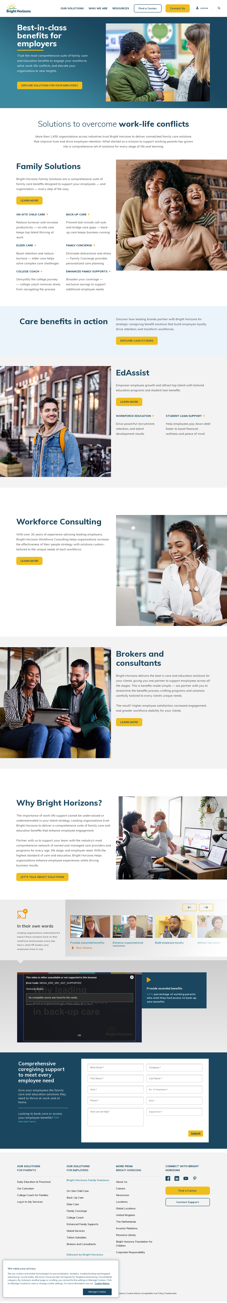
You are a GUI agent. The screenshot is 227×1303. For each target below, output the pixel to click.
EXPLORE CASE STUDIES (136, 340)
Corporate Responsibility (130, 1253)
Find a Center (147, 8)
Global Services (76, 1232)
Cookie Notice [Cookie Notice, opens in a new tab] (102, 1283)
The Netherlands (126, 1223)
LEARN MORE (29, 200)
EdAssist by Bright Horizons (85, 1255)
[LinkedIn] (176, 1179)
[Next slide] (206, 907)
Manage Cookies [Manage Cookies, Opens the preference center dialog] (97, 1291)
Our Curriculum (25, 1189)
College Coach (75, 1218)
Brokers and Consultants (81, 1245)
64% (150, 995)
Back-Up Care (75, 1199)
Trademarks (171, 1294)
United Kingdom (125, 1216)
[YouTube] (185, 1179)
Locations (122, 1203)
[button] (72, 8)
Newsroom (122, 1196)
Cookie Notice (133, 1294)
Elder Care (73, 1205)
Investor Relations (127, 1229)
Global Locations (126, 1209)
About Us (121, 1183)
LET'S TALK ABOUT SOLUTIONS (42, 877)
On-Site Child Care (78, 1192)
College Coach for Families (32, 1196)
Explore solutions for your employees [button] (49, 85)
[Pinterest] (194, 1179)
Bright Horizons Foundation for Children (134, 1245)
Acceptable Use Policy (153, 1294)
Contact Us (177, 8)
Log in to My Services (30, 1203)
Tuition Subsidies (76, 1238)
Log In (201, 8)
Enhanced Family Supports (82, 1225)
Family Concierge (77, 1212)
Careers (120, 1189)
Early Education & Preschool (34, 1183)
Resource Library (126, 1236)
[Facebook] (168, 1179)
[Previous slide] (189, 907)
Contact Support (187, 1203)
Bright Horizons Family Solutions (88, 1181)
